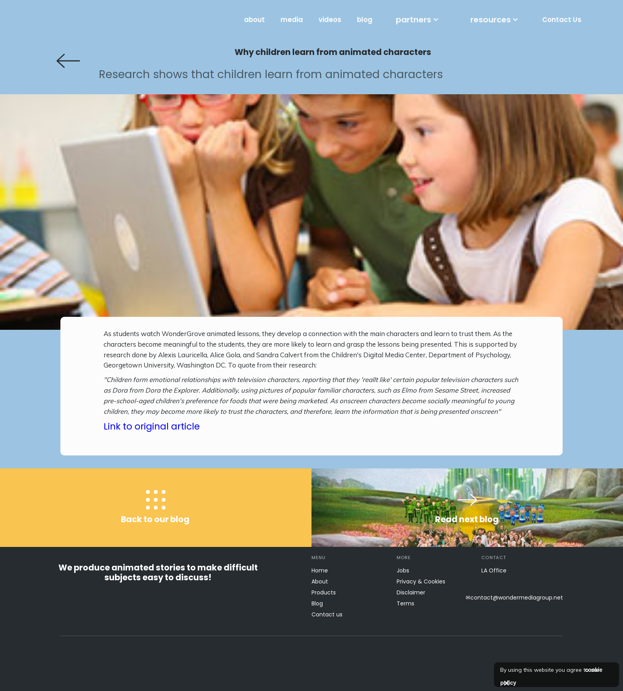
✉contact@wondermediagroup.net (514, 597)
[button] (417, 19)
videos (330, 20)
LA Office (493, 570)
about (254, 20)
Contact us (327, 614)
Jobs (403, 570)
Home (320, 570)
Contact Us (561, 20)
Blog (317, 603)
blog (364, 20)
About (320, 581)
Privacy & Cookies (421, 581)
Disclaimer (411, 592)
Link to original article (152, 426)
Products (324, 592)
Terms (405, 603)
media (292, 20)
